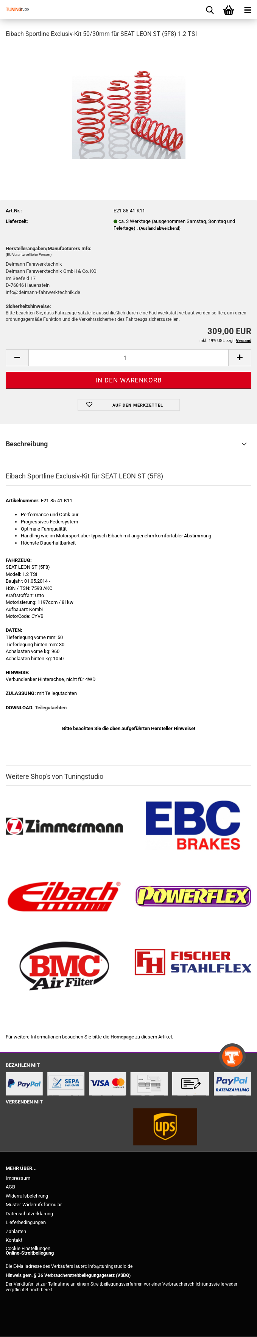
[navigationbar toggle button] (247, 9)
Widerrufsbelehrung (27, 1196)
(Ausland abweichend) (160, 228)
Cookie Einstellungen (28, 1248)
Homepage (122, 1037)
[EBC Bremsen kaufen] (193, 826)
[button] (17, 357)
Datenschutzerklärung (29, 1213)
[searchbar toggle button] (209, 9)
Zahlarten (16, 1231)
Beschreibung (27, 444)
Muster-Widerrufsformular (34, 1204)
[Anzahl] (128, 357)
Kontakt (14, 1240)
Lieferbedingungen (26, 1222)
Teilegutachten (51, 707)
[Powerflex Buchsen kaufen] (193, 896)
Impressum (18, 1178)
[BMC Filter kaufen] (64, 966)
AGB (10, 1187)
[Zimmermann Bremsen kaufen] (64, 826)
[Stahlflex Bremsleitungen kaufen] (193, 966)
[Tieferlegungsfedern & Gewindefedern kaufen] (64, 896)
